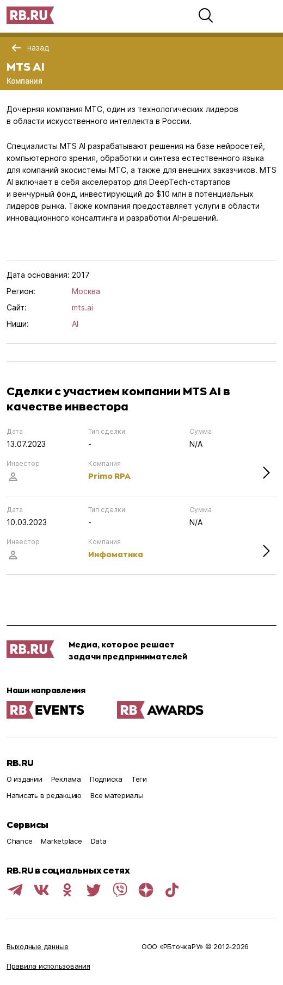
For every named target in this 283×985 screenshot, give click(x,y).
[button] (205, 15)
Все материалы (117, 795)
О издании (24, 779)
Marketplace (61, 841)
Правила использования (48, 966)
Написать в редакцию (44, 795)
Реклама (66, 779)
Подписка (106, 779)
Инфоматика (115, 554)
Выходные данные (38, 946)
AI (75, 323)
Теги (139, 779)
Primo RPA (109, 476)
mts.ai (82, 307)
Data (99, 841)
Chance (19, 841)
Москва (86, 291)
